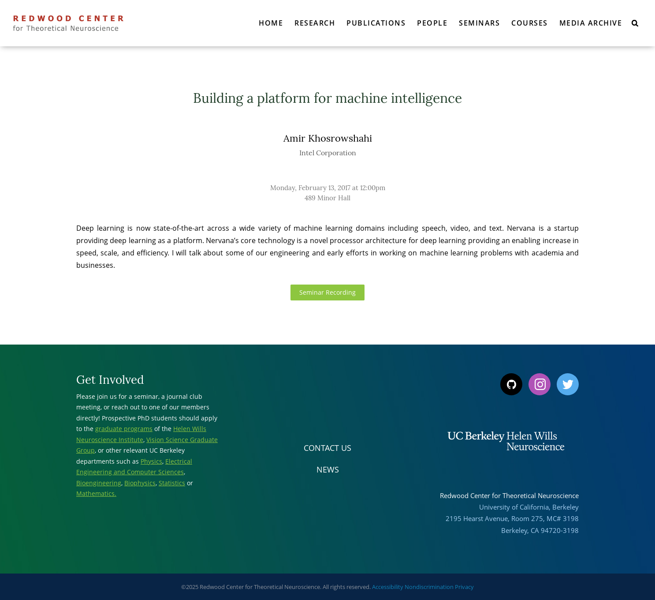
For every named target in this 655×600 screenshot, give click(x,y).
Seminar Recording (327, 292)
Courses (529, 23)
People (432, 23)
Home (271, 23)
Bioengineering (98, 483)
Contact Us (327, 447)
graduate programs (124, 428)
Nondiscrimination (429, 587)
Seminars (479, 23)
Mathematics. (96, 493)
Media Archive (590, 23)
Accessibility (387, 587)
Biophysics (140, 483)
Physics (151, 461)
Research (314, 23)
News (327, 469)
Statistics (172, 483)
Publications (376, 23)
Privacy (464, 587)
